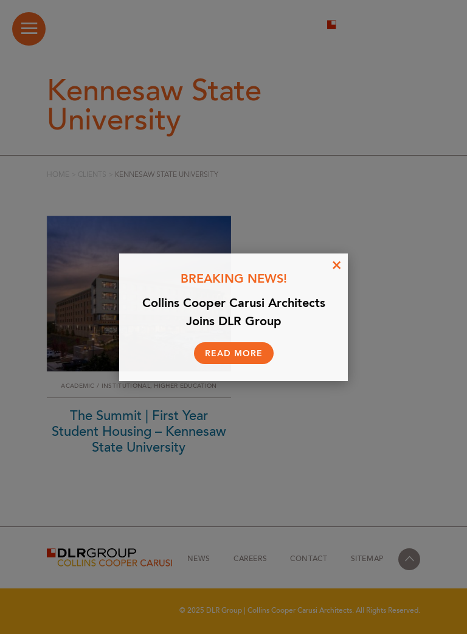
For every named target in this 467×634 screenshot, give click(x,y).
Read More (234, 354)
